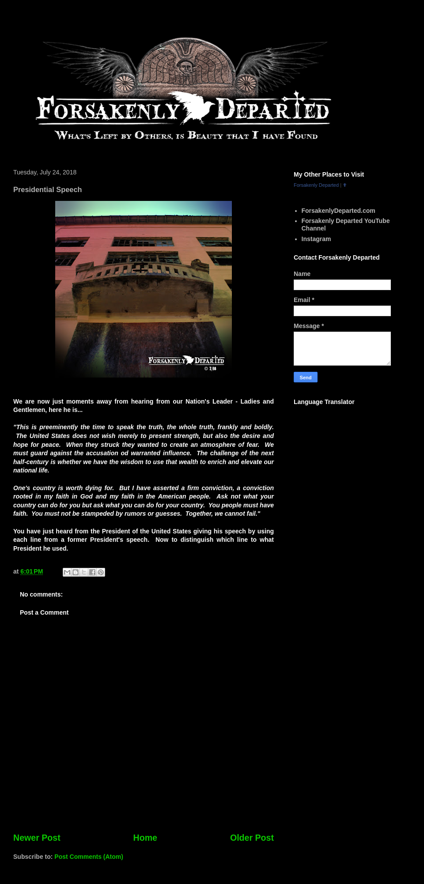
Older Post (252, 837)
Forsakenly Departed (316, 185)
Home (145, 837)
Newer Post (37, 837)
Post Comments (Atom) (88, 856)
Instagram (316, 238)
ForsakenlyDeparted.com (338, 210)
